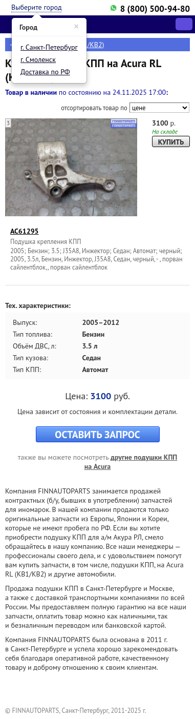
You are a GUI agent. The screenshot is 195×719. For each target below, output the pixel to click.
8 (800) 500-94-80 (155, 8)
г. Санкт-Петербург (49, 47)
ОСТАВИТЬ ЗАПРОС (97, 434)
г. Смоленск (38, 59)
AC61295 (24, 231)
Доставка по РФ (45, 71)
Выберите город (36, 7)
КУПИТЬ (171, 142)
